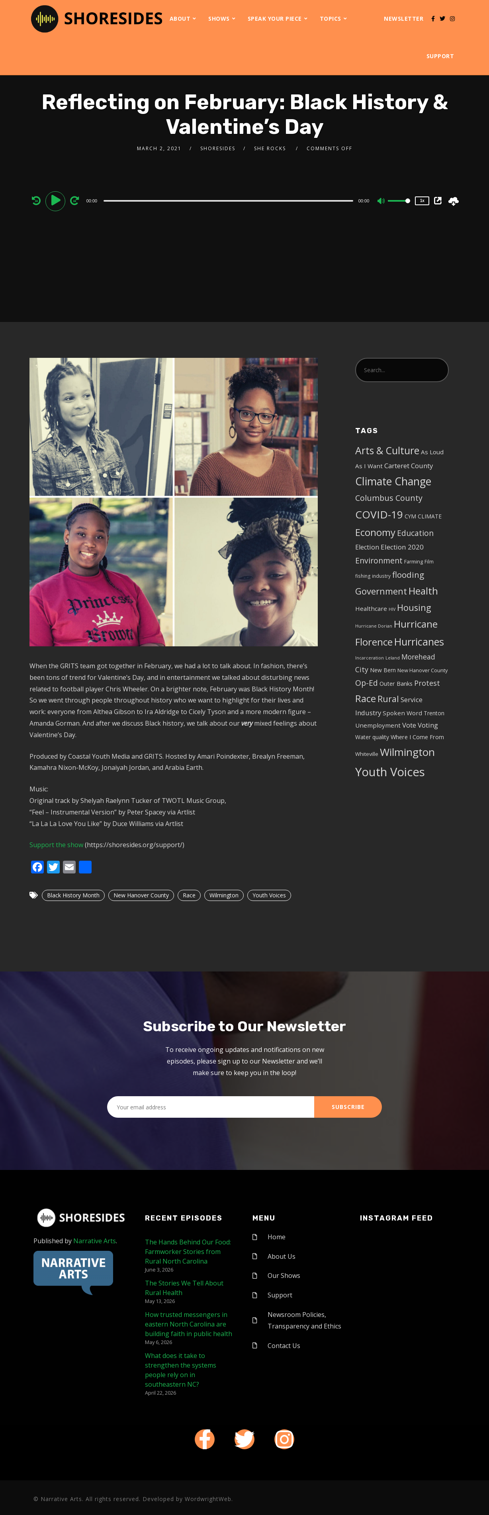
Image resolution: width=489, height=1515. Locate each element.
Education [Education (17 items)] (415, 533)
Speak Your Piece (275, 18)
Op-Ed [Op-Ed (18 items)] (366, 682)
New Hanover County (141, 895)
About (180, 18)
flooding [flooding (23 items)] (408, 574)
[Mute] (381, 202)
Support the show (56, 844)
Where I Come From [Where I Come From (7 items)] (417, 737)
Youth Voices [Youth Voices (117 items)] (390, 772)
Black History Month (73, 895)
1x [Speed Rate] (422, 200)
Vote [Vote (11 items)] (409, 725)
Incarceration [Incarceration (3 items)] (369, 658)
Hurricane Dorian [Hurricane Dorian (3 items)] (373, 626)
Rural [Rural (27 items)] (388, 699)
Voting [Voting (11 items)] (428, 725)
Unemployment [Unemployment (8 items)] (378, 725)
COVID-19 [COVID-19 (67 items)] (379, 514)
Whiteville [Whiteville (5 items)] (366, 754)
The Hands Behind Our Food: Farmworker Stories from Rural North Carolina (188, 1252)
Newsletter (403, 18)
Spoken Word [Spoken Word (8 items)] (402, 713)
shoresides (217, 148)
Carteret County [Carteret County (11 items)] (408, 465)
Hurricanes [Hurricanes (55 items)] (419, 641)
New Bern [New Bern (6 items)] (383, 670)
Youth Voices (269, 895)
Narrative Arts (94, 1240)
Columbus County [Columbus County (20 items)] (388, 498)
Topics (330, 18)
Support (440, 56)
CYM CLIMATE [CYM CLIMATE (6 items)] (423, 516)
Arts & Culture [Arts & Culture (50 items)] (387, 450)
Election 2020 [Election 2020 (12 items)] (402, 546)
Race (189, 895)
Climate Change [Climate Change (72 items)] (393, 481)
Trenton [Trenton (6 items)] (434, 713)
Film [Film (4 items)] (429, 561)
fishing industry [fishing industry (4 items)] (373, 576)
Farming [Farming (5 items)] (413, 561)
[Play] (57, 200)
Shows (219, 18)
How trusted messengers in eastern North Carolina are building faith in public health (188, 1324)
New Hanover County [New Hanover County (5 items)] (422, 670)
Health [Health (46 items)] (423, 590)
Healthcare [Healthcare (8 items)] (371, 608)
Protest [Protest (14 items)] (427, 683)
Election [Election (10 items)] (367, 547)
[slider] (228, 201)
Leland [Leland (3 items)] (392, 658)
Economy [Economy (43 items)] (375, 532)
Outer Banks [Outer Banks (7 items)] (396, 683)
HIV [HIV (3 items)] (392, 609)
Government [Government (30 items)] (381, 591)
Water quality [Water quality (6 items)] (372, 737)
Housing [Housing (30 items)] (414, 607)
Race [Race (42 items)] (365, 698)
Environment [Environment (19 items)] (379, 560)
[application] (229, 200)
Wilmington (224, 895)
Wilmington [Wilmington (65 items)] (407, 752)
